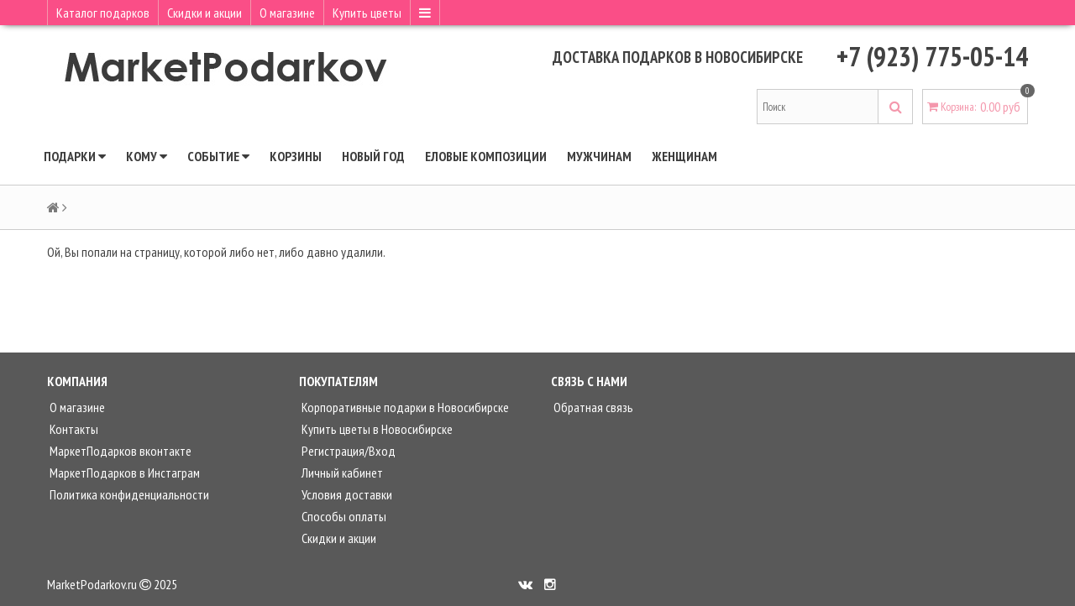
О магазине (287, 12)
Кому (146, 156)
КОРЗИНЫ (296, 156)
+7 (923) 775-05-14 (932, 56)
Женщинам (684, 156)
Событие (218, 156)
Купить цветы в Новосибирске (376, 429)
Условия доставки (345, 494)
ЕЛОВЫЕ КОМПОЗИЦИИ (486, 156)
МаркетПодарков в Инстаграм (123, 472)
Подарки (75, 156)
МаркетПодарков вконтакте (119, 450)
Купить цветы (367, 12)
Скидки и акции (204, 12)
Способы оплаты (342, 516)
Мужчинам (599, 156)
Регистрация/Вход (347, 450)
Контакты (72, 429)
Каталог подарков (102, 12)
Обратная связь (592, 407)
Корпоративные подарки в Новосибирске (404, 407)
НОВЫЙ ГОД (373, 156)
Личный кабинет (341, 472)
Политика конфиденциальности (128, 494)
